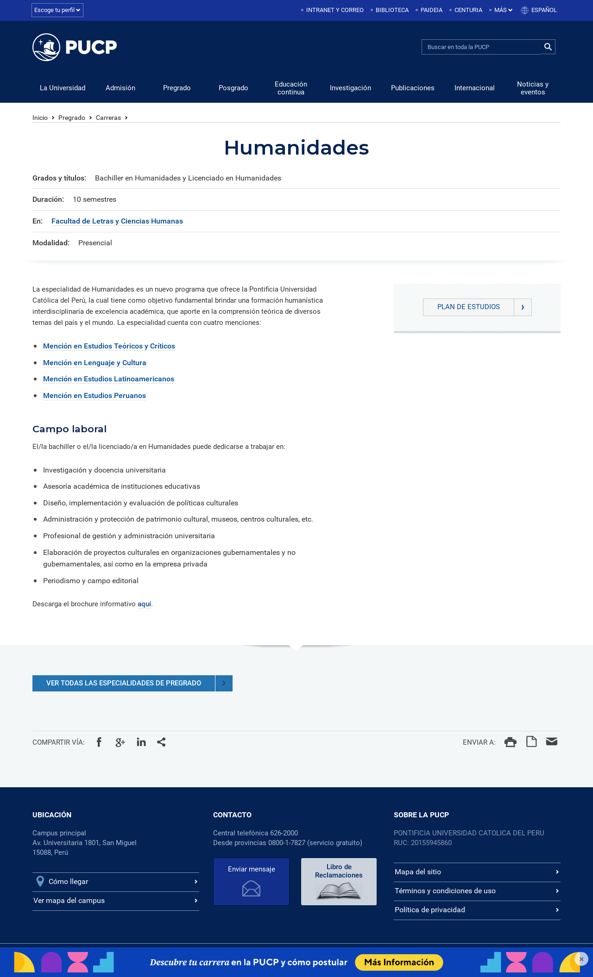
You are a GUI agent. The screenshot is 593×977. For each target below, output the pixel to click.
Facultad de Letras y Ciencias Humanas (117, 221)
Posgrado (233, 88)
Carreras (108, 118)
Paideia (431, 9)
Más (503, 9)
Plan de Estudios (484, 307)
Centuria (468, 9)
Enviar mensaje (251, 869)
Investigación (350, 88)
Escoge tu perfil (57, 9)
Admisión (120, 88)
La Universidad (62, 88)
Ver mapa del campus (69, 900)
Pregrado (177, 88)
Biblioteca (392, 9)
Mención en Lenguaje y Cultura (94, 363)
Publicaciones (413, 88)
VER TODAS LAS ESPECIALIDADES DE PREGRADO (139, 683)
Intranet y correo (335, 9)
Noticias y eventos (533, 89)
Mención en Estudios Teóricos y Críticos (109, 346)
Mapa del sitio (418, 872)
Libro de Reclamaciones (339, 871)
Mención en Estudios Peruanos (94, 396)
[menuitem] (333, 10)
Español (544, 9)
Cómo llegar (68, 881)
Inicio (40, 118)
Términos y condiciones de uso (445, 891)
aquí (144, 604)
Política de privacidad (430, 910)
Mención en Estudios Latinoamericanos (108, 379)
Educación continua (291, 89)
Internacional (474, 88)
